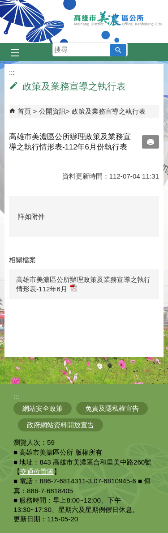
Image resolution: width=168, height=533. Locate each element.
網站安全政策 (42, 408)
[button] (118, 50)
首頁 (24, 111)
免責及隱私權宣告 (112, 408)
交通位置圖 (37, 471)
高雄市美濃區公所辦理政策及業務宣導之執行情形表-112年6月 (83, 284)
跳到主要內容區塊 (4, 4)
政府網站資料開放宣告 (60, 425)
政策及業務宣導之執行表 (109, 111)
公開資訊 (52, 111)
